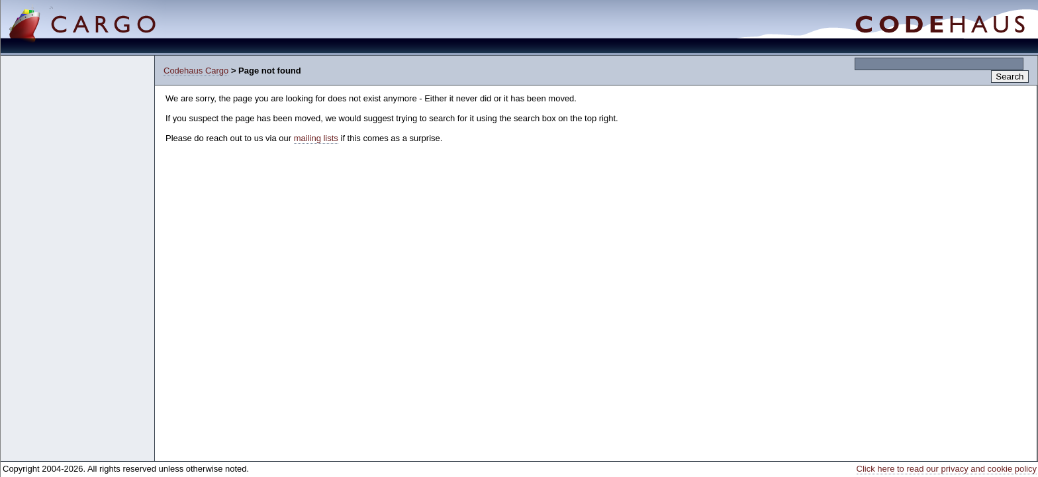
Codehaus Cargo (196, 71)
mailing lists (316, 138)
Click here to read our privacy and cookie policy (947, 469)
